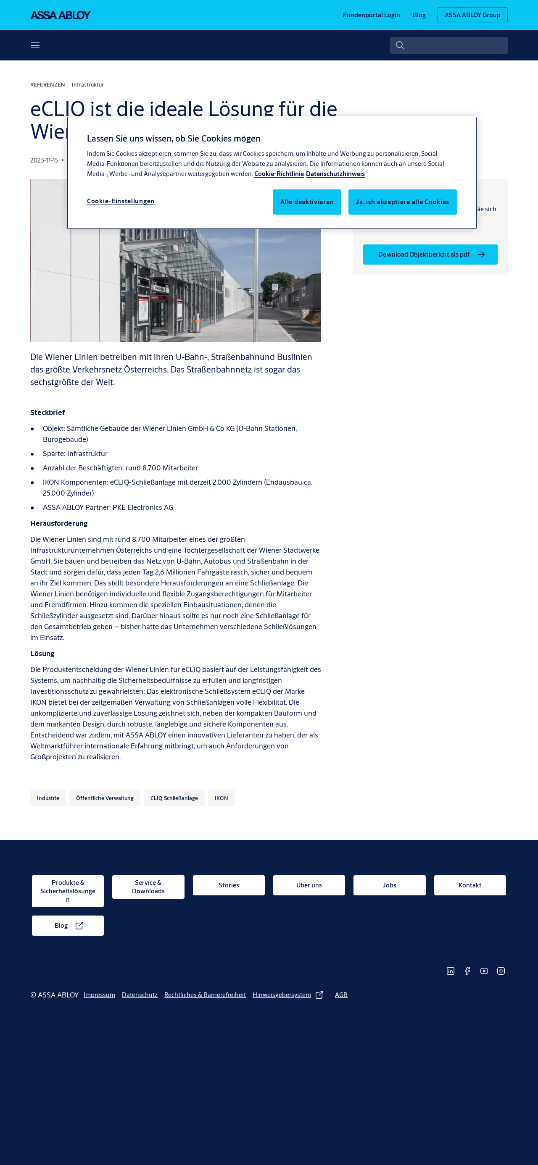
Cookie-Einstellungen (121, 201)
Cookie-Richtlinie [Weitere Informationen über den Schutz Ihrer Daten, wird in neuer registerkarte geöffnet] (279, 174)
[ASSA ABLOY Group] (473, 15)
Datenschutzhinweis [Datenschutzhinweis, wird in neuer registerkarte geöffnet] (335, 174)
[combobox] (449, 45)
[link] (371, 15)
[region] (272, 172)
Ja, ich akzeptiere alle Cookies (402, 202)
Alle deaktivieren (307, 202)
